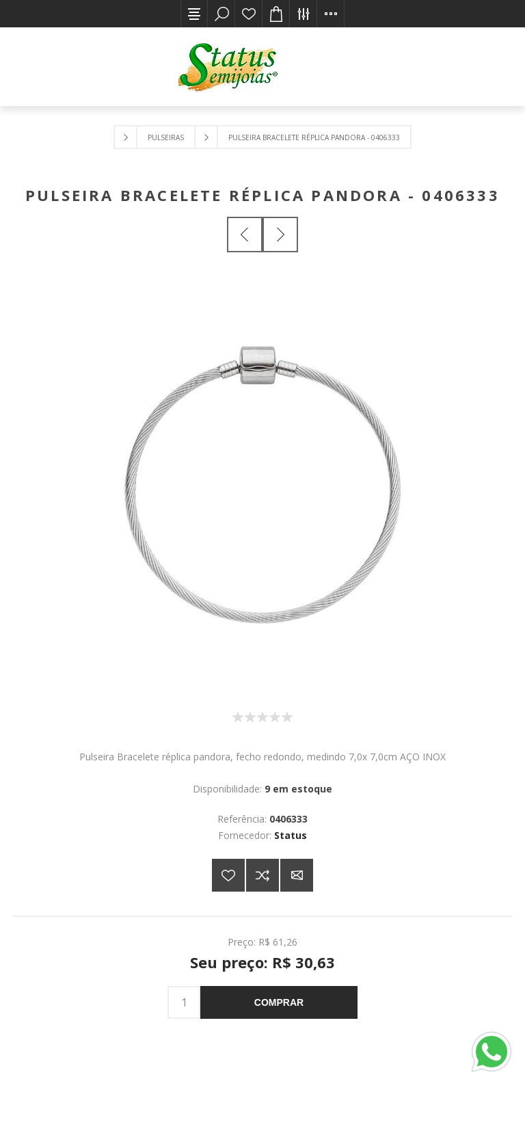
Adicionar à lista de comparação (262, 875)
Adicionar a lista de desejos (228, 875)
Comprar (279, 1002)
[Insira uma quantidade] (183, 1002)
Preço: (242, 941)
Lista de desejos (248, 13)
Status (290, 835)
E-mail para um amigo (296, 875)
